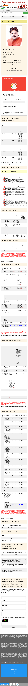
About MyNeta (14, 664)
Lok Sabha (8, 10)
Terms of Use (14, 673)
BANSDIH (22, 16)
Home (2, 10)
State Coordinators (14, 669)
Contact (14, 671)
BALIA (17, 16)
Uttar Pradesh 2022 (10, 16)
